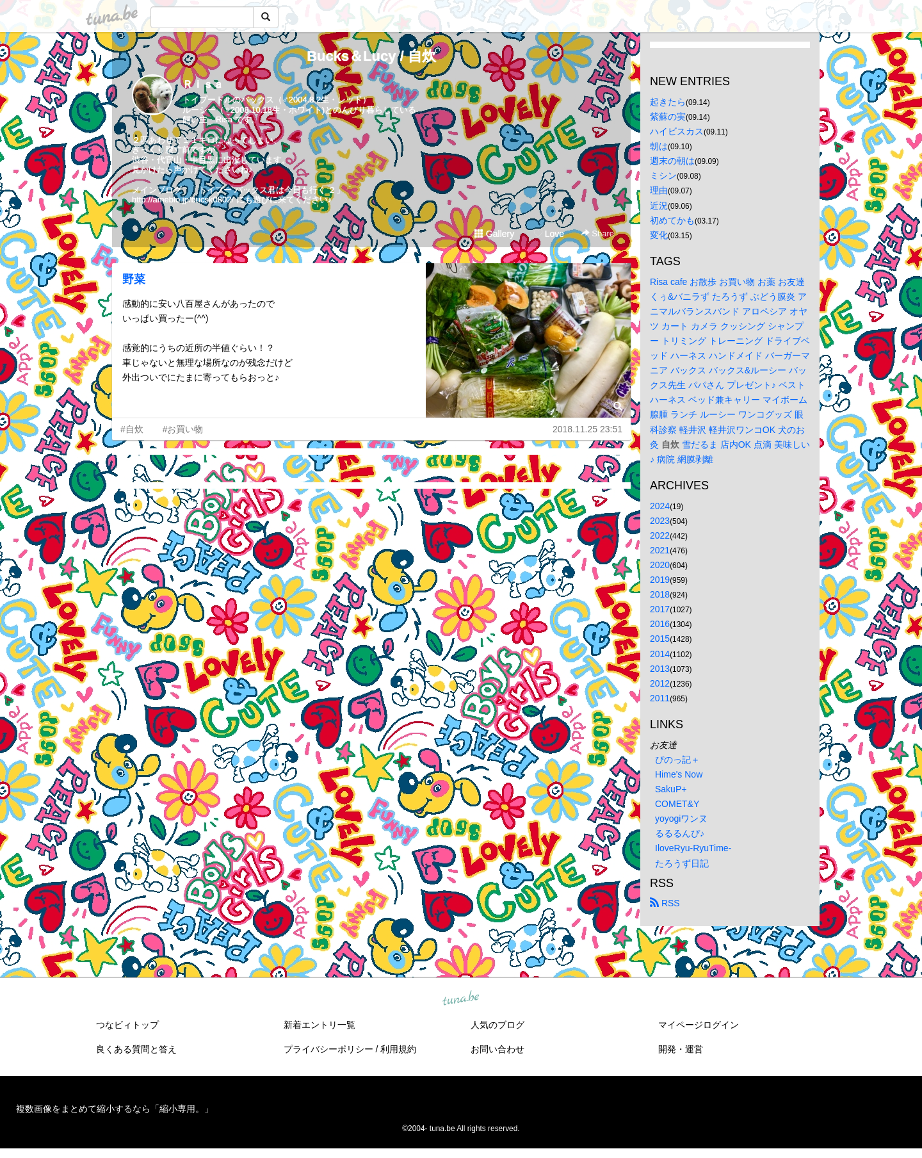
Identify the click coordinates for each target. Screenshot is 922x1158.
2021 (660, 550)
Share (597, 233)
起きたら (668, 102)
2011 (660, 698)
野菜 (133, 279)
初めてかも (672, 220)
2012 (660, 683)
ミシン (663, 175)
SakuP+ (670, 789)
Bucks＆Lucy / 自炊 (371, 56)
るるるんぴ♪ (679, 833)
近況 (659, 205)
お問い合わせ (497, 1049)
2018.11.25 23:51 (587, 429)
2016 (660, 624)
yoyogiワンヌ (681, 818)
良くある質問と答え (136, 1049)
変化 (659, 235)
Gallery (494, 234)
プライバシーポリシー (328, 1049)
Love (548, 234)
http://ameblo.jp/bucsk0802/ (183, 199)
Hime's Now (678, 774)
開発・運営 (680, 1049)
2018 (660, 594)
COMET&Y (677, 804)
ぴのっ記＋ (677, 759)
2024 (660, 506)
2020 (660, 565)
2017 (660, 609)
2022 (660, 535)
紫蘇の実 (668, 116)
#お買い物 (183, 429)
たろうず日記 (682, 863)
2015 (660, 638)
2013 (660, 669)
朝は (659, 146)
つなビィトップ (127, 1025)
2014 (660, 654)
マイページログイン (698, 1025)
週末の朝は (672, 161)
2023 (660, 521)
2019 (660, 580)
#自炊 (131, 429)
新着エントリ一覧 (319, 1025)
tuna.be (460, 998)
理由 (659, 190)
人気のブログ (497, 1025)
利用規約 (398, 1049)
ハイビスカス (677, 131)
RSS (665, 903)
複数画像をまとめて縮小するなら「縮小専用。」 (114, 1109)
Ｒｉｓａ (202, 84)
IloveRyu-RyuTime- (693, 848)
